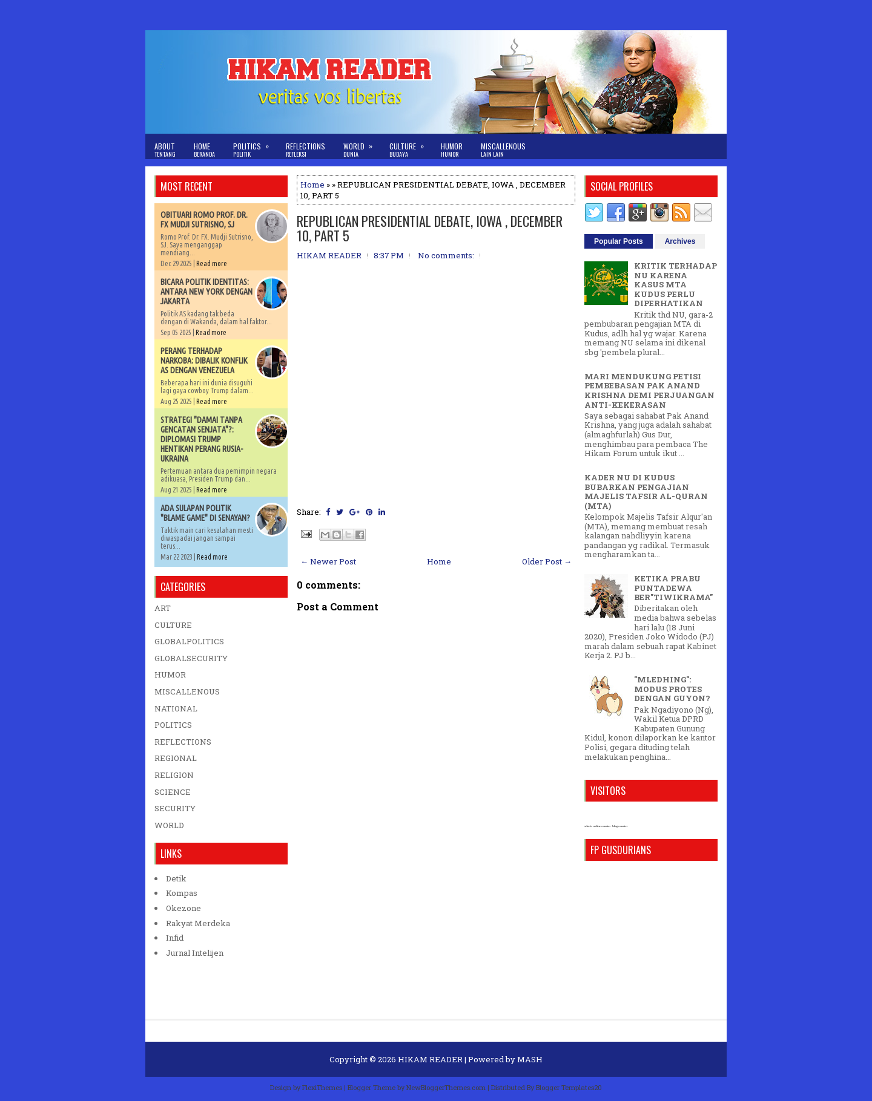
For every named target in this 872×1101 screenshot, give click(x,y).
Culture (410, 146)
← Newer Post (328, 561)
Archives (680, 241)
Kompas (181, 892)
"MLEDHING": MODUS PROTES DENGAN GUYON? (672, 689)
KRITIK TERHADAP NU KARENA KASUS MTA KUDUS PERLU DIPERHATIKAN (675, 284)
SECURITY (175, 808)
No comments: (446, 255)
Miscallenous (503, 149)
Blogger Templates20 (569, 1087)
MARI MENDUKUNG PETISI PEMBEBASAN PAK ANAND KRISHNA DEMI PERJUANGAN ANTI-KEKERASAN (649, 390)
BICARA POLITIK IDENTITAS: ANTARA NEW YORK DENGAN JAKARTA (206, 291)
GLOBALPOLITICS (189, 641)
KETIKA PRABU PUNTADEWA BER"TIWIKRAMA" (673, 588)
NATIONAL (175, 708)
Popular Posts (618, 241)
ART (162, 608)
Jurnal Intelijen (194, 952)
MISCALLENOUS (187, 691)
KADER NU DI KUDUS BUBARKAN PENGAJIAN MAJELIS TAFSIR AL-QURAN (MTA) (646, 491)
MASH (530, 1059)
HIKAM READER (430, 1059)
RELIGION (174, 774)
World (361, 146)
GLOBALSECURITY (191, 658)
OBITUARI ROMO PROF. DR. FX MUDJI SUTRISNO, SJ (204, 219)
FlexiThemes (322, 1087)
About (165, 149)
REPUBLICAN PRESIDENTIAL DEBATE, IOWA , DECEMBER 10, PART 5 (430, 228)
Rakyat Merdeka (198, 923)
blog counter (619, 826)
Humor (452, 149)
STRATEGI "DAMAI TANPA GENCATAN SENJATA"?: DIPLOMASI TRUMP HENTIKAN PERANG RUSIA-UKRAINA (201, 439)
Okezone (183, 908)
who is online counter (597, 826)
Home (204, 149)
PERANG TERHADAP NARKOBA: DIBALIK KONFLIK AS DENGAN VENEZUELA (204, 360)
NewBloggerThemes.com (446, 1087)
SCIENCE (172, 791)
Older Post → (547, 561)
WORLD (169, 825)
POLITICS (173, 724)
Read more (211, 263)
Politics (255, 146)
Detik (176, 878)
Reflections (305, 149)
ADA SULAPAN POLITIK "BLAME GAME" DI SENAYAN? (205, 513)
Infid (174, 937)
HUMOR (170, 674)
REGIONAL (175, 758)
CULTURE (173, 624)
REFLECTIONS (182, 741)
